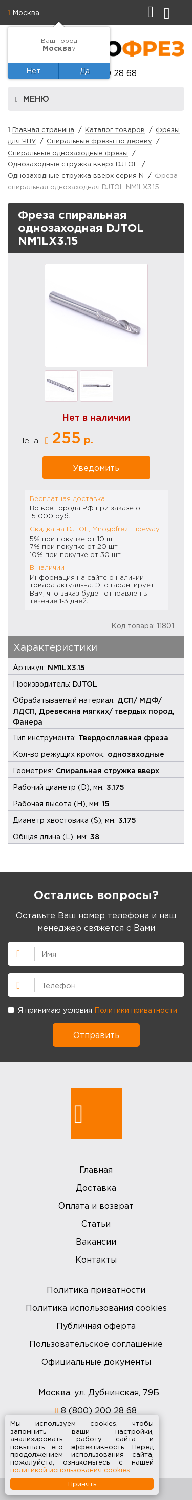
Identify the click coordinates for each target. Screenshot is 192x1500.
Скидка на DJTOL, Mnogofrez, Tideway (95, 528)
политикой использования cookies (70, 1469)
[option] (96, 315)
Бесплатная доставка (67, 498)
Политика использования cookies (96, 1307)
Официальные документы (96, 1361)
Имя (14, 953)
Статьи (96, 1223)
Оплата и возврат (96, 1205)
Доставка (96, 1187)
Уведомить (96, 467)
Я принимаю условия (92, 1010)
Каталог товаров (115, 129)
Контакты (96, 1259)
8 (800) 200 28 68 (99, 1410)
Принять (82, 1483)
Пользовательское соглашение (96, 1343)
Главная (96, 1169)
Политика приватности (96, 1289)
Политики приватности (135, 1010)
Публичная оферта (96, 1325)
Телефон (14, 984)
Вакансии (96, 1241)
